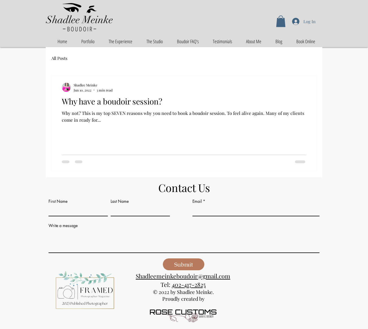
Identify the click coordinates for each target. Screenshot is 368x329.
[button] (281, 21)
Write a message (63, 226)
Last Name (120, 201)
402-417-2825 (189, 284)
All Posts (59, 58)
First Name (58, 201)
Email (197, 201)
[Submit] (183, 264)
